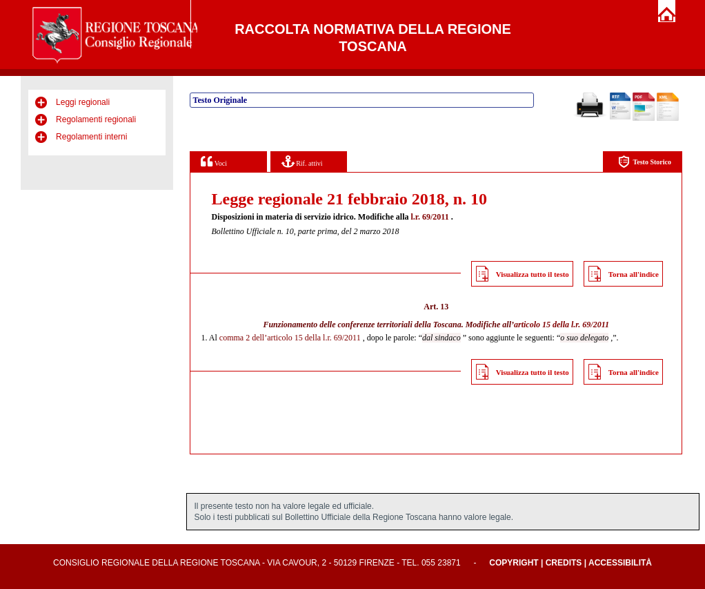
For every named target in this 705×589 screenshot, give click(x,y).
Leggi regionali (83, 102)
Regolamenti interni (91, 137)
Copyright (513, 563)
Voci (213, 161)
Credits (564, 563)
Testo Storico (644, 161)
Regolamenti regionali (96, 119)
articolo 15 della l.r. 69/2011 (561, 324)
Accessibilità (620, 563)
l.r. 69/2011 (429, 217)
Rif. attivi (302, 161)
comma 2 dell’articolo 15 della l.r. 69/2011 (290, 337)
